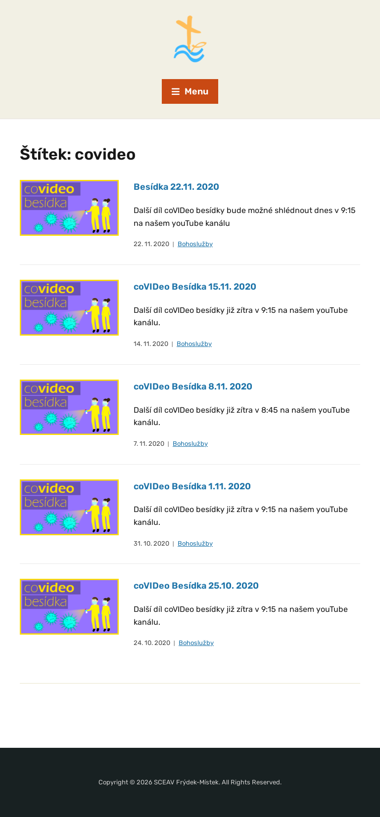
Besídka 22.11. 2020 (176, 186)
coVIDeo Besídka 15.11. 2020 (195, 286)
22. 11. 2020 (151, 244)
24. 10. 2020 (152, 642)
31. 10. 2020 (151, 543)
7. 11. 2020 (149, 443)
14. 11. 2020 (151, 343)
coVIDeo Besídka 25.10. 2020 (196, 585)
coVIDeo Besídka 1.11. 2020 (192, 486)
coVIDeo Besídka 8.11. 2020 (193, 386)
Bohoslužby (195, 244)
